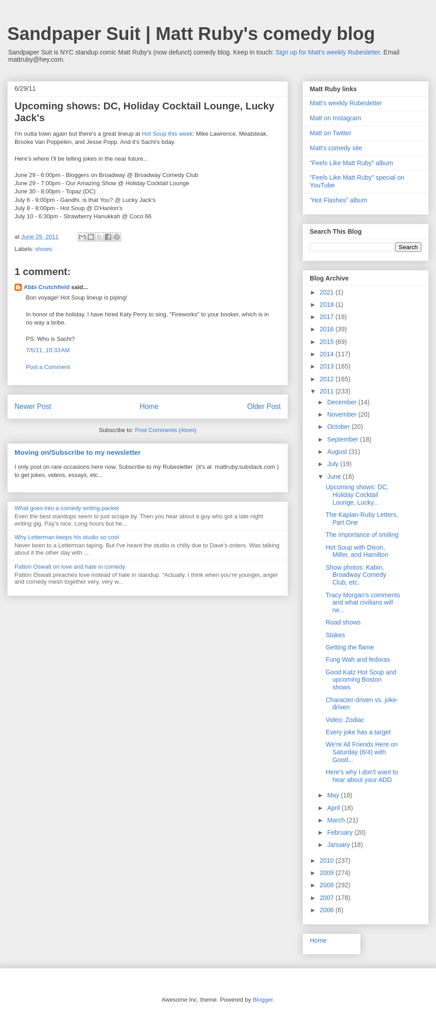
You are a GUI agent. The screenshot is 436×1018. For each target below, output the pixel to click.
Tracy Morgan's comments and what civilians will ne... (363, 602)
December (342, 402)
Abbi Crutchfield (46, 287)
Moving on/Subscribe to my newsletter (78, 452)
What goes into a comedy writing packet (67, 508)
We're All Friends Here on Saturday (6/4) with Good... (362, 752)
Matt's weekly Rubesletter (346, 103)
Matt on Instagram (335, 118)
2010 (328, 860)
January (339, 844)
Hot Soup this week (167, 133)
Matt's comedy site (336, 148)
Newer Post (33, 406)
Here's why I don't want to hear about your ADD (362, 775)
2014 (328, 354)
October (339, 426)
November (342, 414)
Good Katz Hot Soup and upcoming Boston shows (361, 680)
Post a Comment (48, 367)
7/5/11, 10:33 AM (48, 350)
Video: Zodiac (345, 719)
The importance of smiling (362, 534)
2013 (328, 366)
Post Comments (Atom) (165, 430)
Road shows (343, 622)
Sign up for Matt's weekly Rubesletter (328, 52)
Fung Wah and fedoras (358, 659)
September (343, 439)
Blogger (262, 999)
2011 (328, 391)
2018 (328, 304)
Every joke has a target (358, 732)
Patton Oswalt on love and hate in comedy (70, 566)
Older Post (264, 406)
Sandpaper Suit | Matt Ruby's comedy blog (191, 34)
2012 (328, 379)
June (334, 476)
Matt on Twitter (331, 133)
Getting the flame (350, 647)
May (334, 795)
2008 (328, 885)
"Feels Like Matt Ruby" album (351, 163)
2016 (328, 329)
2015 (328, 341)
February (340, 832)
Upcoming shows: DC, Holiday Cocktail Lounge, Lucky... (357, 494)
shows (43, 249)
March (337, 820)
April (334, 807)
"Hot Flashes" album (338, 200)
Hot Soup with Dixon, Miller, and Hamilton (357, 551)
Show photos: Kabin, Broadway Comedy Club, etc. (356, 575)
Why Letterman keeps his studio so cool (67, 537)
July (333, 463)
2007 (328, 897)
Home (149, 406)
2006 (328, 910)
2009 (328, 872)
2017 (328, 316)
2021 (328, 292)
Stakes (335, 635)
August (337, 451)
